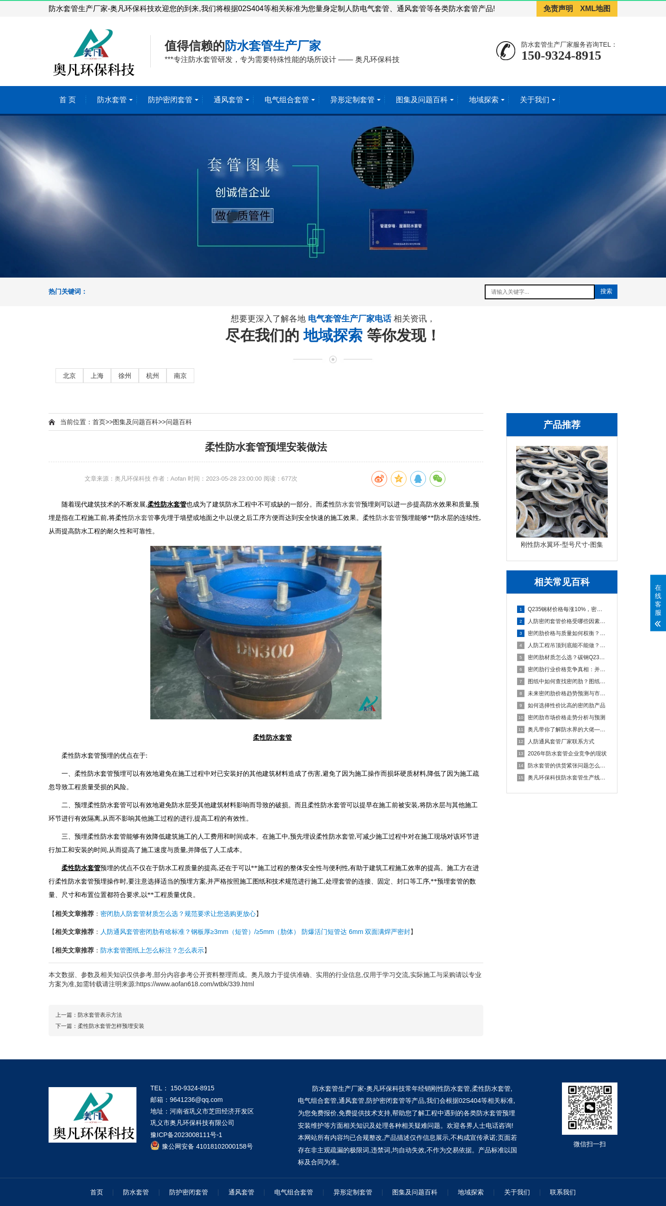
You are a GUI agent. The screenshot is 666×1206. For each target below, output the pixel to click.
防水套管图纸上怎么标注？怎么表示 (152, 950)
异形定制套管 (352, 100)
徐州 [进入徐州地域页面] (124, 375)
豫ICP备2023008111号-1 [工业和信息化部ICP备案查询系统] (186, 1134)
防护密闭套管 (170, 100)
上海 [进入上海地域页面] (97, 375)
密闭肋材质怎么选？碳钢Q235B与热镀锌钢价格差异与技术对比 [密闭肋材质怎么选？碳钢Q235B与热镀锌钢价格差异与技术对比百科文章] (562, 657)
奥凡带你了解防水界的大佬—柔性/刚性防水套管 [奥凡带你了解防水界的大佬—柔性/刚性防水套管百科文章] (562, 729)
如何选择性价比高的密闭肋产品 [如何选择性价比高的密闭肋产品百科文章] (561, 705)
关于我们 (534, 100)
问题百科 (179, 422)
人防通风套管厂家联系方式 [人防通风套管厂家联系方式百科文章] (555, 741)
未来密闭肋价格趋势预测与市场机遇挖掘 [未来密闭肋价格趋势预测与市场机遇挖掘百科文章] (562, 693)
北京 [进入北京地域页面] (69, 375)
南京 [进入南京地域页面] (180, 375)
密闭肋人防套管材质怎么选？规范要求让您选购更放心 (178, 913)
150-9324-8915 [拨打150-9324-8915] (561, 55)
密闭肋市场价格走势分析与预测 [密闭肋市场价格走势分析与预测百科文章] (561, 717)
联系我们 (563, 1192)
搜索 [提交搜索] (606, 291)
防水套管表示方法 (100, 1015)
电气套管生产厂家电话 (351, 319)
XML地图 (595, 8)
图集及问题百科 (422, 100)
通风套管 (228, 100)
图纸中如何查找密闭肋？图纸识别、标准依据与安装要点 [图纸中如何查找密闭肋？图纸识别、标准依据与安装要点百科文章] (562, 681)
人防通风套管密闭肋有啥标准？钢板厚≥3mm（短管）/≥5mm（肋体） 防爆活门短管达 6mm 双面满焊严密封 (255, 931)
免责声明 (558, 8)
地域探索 (484, 100)
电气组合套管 (287, 100)
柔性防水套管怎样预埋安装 (111, 1026)
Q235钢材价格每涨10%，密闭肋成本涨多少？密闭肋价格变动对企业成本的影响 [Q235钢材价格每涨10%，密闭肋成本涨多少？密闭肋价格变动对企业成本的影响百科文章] (562, 609)
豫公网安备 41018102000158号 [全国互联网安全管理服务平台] (207, 1146)
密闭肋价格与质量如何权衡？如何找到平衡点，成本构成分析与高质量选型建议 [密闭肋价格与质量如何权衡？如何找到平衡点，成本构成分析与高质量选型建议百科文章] (562, 633)
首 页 (67, 100)
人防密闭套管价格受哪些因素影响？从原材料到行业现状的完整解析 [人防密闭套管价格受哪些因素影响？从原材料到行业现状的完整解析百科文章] (562, 621)
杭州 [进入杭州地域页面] (152, 375)
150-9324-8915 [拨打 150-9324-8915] (193, 1088)
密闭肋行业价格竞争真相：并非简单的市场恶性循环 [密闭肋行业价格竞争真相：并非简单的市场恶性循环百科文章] (562, 669)
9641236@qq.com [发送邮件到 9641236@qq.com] (196, 1099)
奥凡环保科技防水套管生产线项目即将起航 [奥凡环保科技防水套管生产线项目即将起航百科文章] (562, 777)
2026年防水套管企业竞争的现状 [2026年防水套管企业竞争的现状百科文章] (562, 753)
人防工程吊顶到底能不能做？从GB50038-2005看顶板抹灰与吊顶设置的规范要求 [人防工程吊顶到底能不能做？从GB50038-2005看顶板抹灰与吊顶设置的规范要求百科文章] (562, 645)
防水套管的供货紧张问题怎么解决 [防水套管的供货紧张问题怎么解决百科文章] (562, 765)
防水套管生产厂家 (273, 46)
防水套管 (112, 100)
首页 (98, 422)
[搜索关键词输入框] (540, 291)
